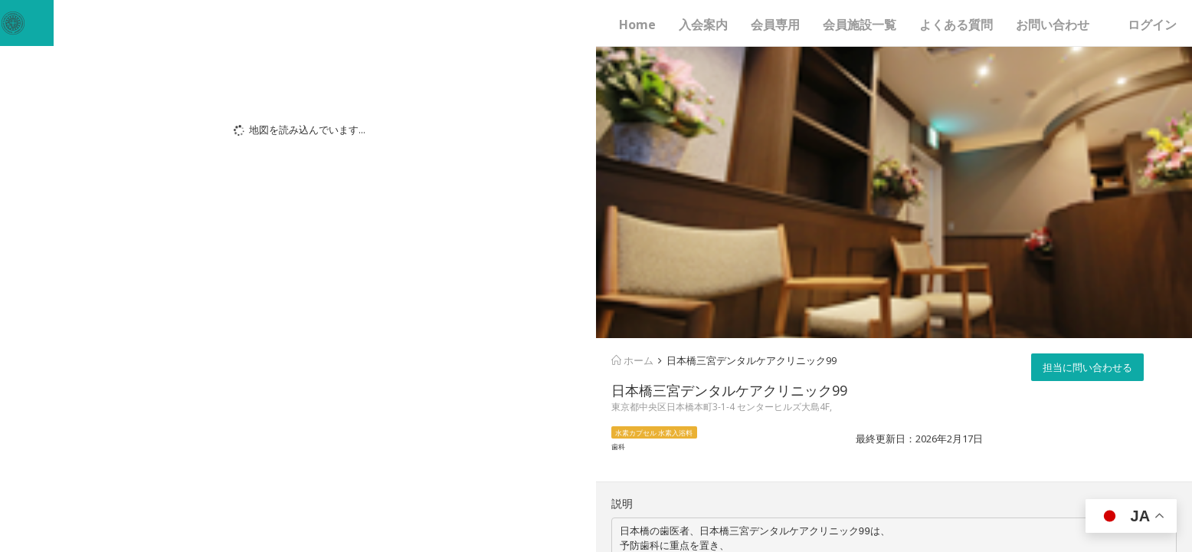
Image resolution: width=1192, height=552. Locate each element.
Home (637, 24)
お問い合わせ (1052, 24)
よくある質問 (956, 24)
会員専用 (775, 24)
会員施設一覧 (859, 24)
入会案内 (703, 24)
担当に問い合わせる (1087, 367)
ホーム (632, 360)
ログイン (1152, 24)
